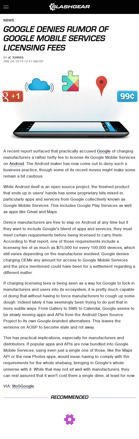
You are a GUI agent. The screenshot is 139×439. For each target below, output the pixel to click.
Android (16, 163)
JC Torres (16, 57)
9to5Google (23, 386)
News (8, 20)
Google (104, 151)
